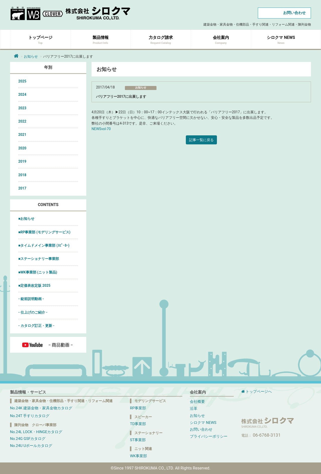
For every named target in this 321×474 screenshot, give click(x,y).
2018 (22, 175)
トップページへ (256, 391)
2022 (22, 121)
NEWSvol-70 (101, 129)
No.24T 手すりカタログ (29, 416)
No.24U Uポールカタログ (31, 445)
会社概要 (197, 401)
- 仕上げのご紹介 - (32, 312)
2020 (22, 148)
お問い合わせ (294, 13)
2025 (22, 81)
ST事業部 (138, 440)
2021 (22, 135)
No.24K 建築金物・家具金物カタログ (41, 408)
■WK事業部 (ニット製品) (37, 272)
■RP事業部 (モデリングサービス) (44, 232)
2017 (22, 188)
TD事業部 (138, 424)
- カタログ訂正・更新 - (36, 326)
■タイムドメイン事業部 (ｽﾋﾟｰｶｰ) (43, 245)
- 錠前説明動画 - (31, 299)
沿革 (193, 408)
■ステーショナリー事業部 (38, 259)
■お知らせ (26, 219)
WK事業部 (138, 456)
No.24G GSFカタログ (27, 438)
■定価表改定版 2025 (34, 285)
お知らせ (31, 56)
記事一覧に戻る (201, 140)
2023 (22, 108)
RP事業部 (138, 408)
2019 (22, 161)
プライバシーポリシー (208, 436)
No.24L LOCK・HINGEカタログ (36, 432)
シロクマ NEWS (203, 422)
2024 (22, 94)
